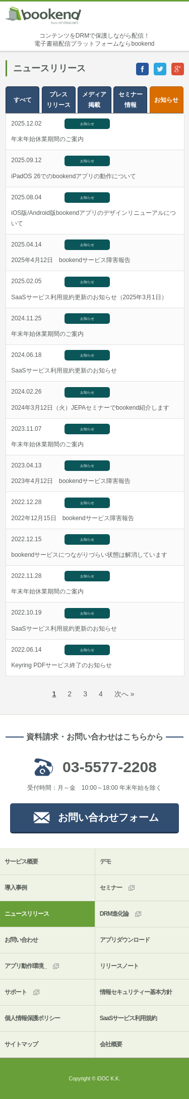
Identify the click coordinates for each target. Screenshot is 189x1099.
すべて (23, 99)
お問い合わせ (21, 939)
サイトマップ (21, 1044)
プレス (58, 100)
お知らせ (166, 99)
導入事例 (16, 887)
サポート (23, 992)
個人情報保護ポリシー (32, 1018)
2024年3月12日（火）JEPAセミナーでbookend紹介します (90, 407)
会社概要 (111, 1044)
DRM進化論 (121, 914)
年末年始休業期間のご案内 (47, 139)
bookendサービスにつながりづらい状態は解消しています (89, 554)
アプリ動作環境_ (32, 966)
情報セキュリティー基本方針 (136, 992)
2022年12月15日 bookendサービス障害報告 (72, 518)
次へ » (124, 694)
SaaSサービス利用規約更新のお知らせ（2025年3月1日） (89, 297)
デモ (105, 861)
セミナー (130, 100)
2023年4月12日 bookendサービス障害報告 (71, 480)
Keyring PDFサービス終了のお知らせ (61, 665)
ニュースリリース (27, 913)
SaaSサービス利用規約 (128, 1018)
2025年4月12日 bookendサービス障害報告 (71, 260)
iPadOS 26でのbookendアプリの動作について (73, 176)
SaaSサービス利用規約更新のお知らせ (63, 370)
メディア (94, 100)
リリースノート (119, 965)
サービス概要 (21, 861)
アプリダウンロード (125, 939)
